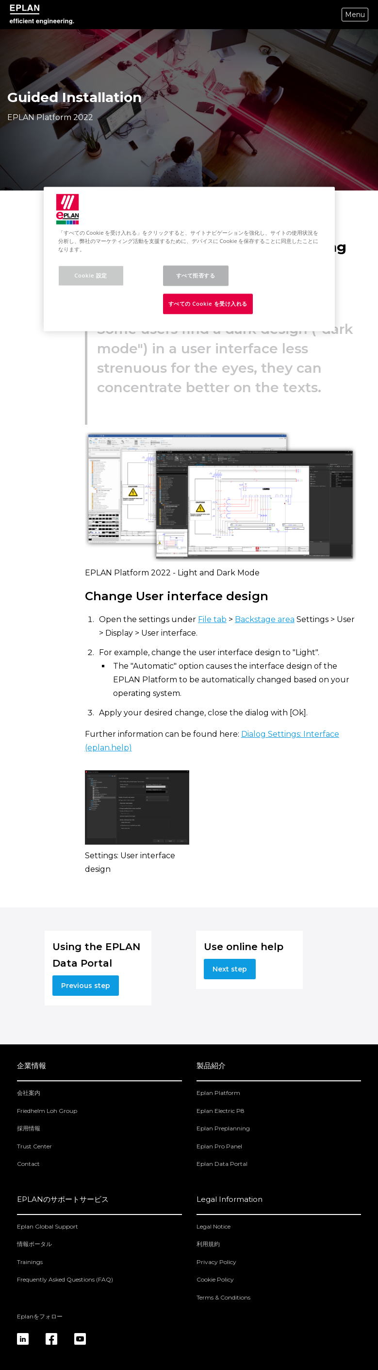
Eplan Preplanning (223, 1128)
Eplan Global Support (47, 1226)
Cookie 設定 (90, 275)
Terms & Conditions (223, 1297)
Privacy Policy (216, 1262)
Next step (230, 969)
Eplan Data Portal (222, 1163)
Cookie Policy (215, 1279)
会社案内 (28, 1092)
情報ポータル (34, 1244)
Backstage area (265, 619)
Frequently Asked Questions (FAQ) (65, 1279)
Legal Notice (213, 1226)
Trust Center (34, 1146)
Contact (28, 1163)
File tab (212, 619)
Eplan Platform (218, 1092)
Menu (355, 14)
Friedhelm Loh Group (47, 1110)
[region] (189, 259)
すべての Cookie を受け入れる (208, 303)
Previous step (85, 985)
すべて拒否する (195, 275)
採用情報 (28, 1128)
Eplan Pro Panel (219, 1146)
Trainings (30, 1262)
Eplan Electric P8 (221, 1110)
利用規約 (208, 1244)
